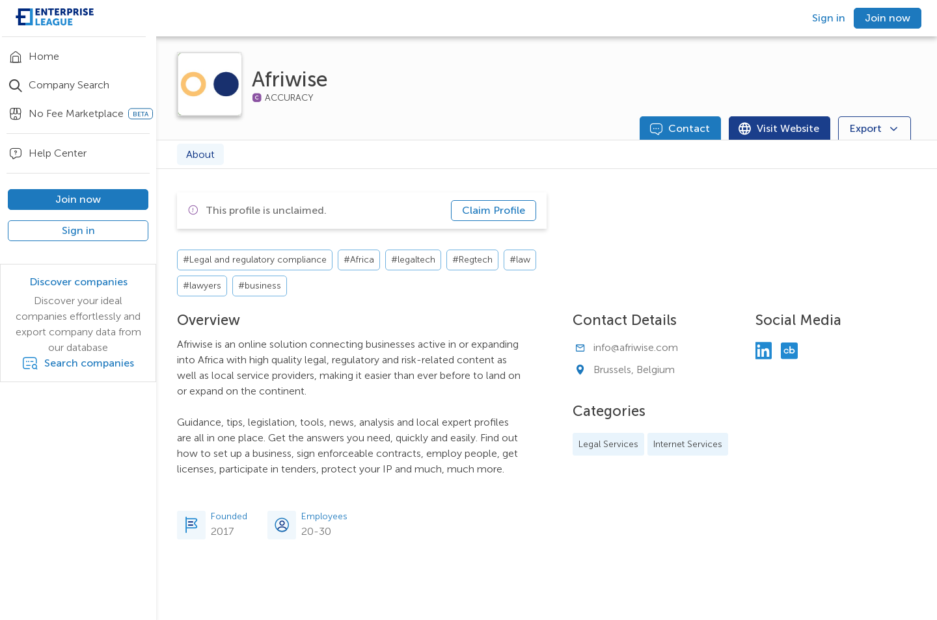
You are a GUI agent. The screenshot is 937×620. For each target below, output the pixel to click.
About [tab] (200, 154)
